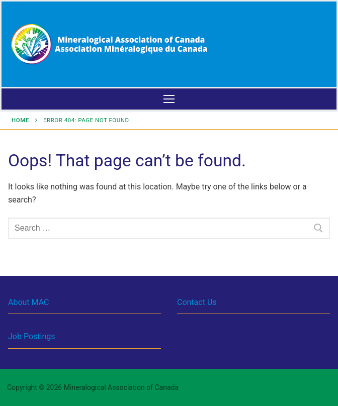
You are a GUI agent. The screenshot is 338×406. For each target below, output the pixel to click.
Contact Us (197, 302)
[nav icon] (169, 99)
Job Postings (31, 336)
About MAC (28, 302)
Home (20, 120)
